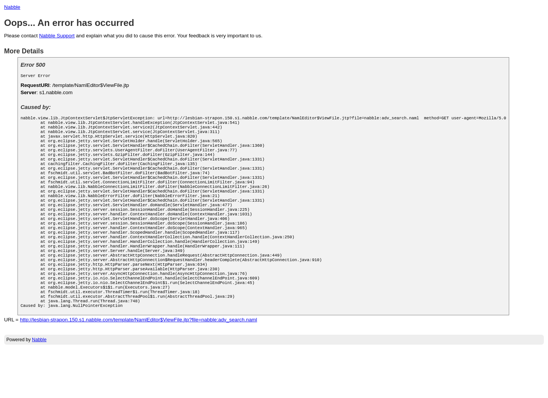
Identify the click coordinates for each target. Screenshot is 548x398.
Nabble (12, 7)
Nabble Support (57, 36)
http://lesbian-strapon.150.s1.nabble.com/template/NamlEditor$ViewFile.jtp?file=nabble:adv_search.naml (138, 369)
